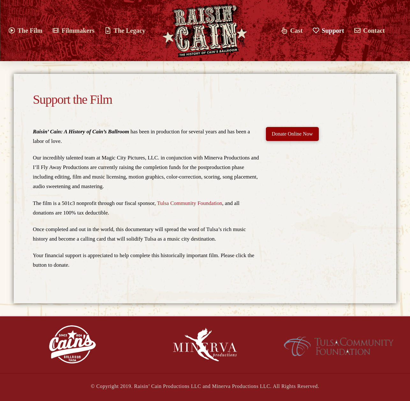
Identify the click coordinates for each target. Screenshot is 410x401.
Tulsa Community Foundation (189, 203)
